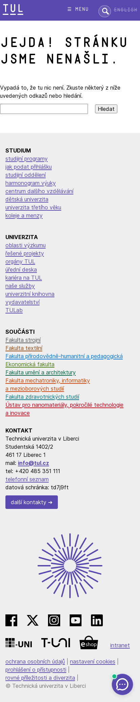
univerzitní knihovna (29, 293)
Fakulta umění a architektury (40, 372)
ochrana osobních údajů (35, 661)
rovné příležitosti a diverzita (40, 677)
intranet (120, 645)
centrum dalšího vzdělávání (39, 191)
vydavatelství (22, 302)
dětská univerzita (26, 199)
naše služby (20, 285)
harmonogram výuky (30, 183)
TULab (14, 310)
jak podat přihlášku (28, 166)
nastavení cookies (92, 661)
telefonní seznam (27, 479)
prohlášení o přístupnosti (35, 669)
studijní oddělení (25, 174)
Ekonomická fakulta (29, 364)
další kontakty (28, 502)
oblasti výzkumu (25, 245)
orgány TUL (20, 261)
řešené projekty (24, 253)
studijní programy (26, 158)
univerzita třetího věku (33, 207)
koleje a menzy (24, 215)
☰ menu (78, 9)
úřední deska (21, 269)
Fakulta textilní (23, 348)
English (125, 10)
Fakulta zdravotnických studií (42, 396)
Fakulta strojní (23, 339)
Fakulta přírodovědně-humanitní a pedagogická (64, 356)
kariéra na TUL (23, 277)
